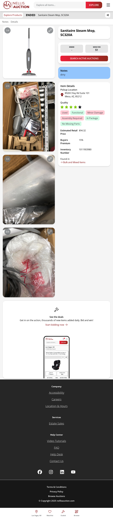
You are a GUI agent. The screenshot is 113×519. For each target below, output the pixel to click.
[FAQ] (56, 448)
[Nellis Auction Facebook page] (40, 472)
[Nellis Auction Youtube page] (73, 472)
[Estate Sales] (56, 423)
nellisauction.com (65, 500)
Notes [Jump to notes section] (5, 21)
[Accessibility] (56, 393)
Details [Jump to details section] (14, 21)
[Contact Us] (56, 461)
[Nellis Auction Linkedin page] (62, 472)
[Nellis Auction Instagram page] (51, 472)
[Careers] (56, 399)
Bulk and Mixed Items (72, 162)
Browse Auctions (56, 496)
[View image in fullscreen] (50, 30)
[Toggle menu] (108, 5)
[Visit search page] (76, 513)
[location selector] (36, 513)
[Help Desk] (56, 454)
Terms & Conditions (56, 487)
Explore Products (13, 15)
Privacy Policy (56, 491)
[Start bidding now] (56, 324)
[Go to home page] (16, 5)
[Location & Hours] (56, 406)
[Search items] (61, 5)
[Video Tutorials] (56, 441)
